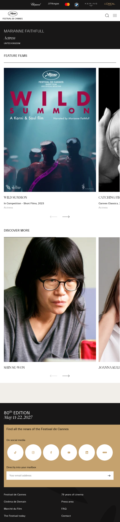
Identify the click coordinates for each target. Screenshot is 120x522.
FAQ (64, 508)
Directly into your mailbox (21, 467)
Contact (66, 515)
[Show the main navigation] (114, 15)
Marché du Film (13, 508)
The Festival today (14, 515)
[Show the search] (107, 15)
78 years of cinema (72, 494)
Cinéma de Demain (15, 501)
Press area (67, 501)
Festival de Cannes (15, 494)
